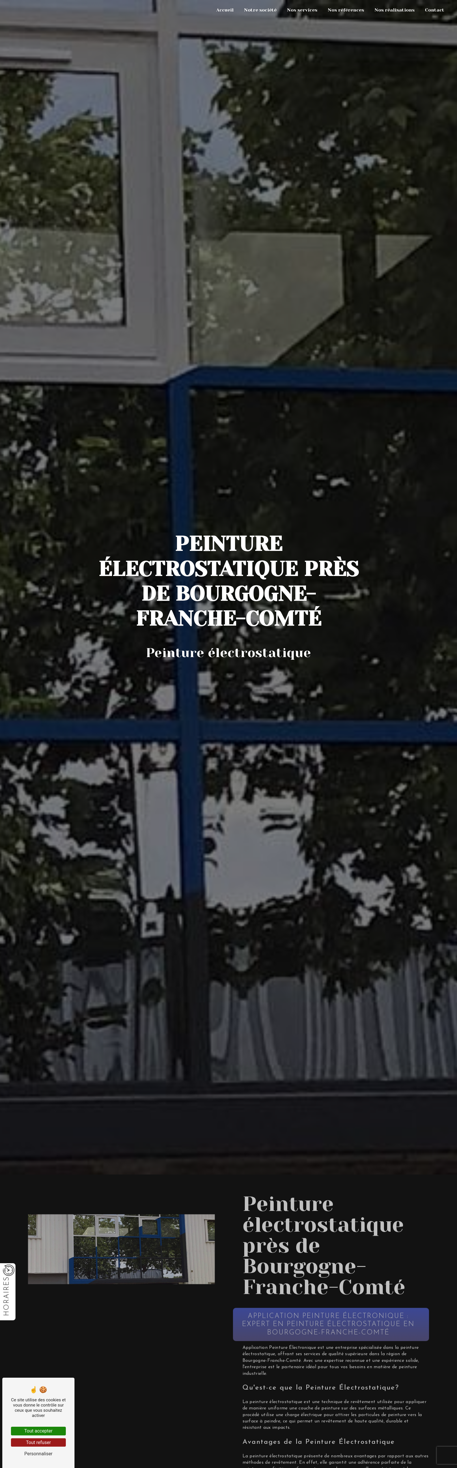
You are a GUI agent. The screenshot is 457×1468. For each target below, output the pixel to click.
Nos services (302, 10)
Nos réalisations (394, 10)
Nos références (346, 10)
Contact (434, 10)
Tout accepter (38, 1431)
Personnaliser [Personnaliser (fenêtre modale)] (38, 1453)
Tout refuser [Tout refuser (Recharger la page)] (38, 1442)
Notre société (260, 10)
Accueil (225, 10)
